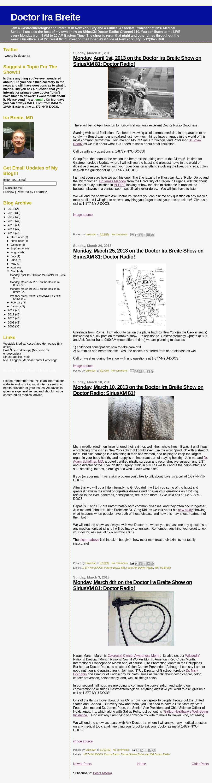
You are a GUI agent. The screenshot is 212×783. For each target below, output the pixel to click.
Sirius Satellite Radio (16, 356)
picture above (89, 539)
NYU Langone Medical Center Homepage (30, 360)
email (39, 99)
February (17, 302)
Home (141, 764)
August (15, 252)
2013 (11, 233)
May (14, 263)
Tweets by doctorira (16, 55)
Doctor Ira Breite (45, 17)
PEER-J (119, 185)
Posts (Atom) (102, 773)
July (14, 256)
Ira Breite (165, 567)
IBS (157, 567)
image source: (83, 214)
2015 (11, 225)
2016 (11, 221)
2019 (11, 208)
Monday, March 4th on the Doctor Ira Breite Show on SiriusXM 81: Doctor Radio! (132, 585)
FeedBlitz (40, 192)
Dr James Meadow (112, 181)
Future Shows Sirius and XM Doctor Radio (128, 567)
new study (185, 510)
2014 (11, 229)
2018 (11, 213)
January (16, 306)
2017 (11, 217)
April (14, 267)
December (18, 237)
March (15, 271)
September (18, 248)
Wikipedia (192, 655)
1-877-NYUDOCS (92, 567)
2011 (11, 314)
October (16, 244)
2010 (11, 318)
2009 (11, 322)
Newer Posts (82, 764)
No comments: (120, 234)
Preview (8, 192)
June (14, 259)
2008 (11, 326)
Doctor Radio (111, 754)
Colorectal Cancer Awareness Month (133, 655)
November (18, 240)
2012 (11, 310)
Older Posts (200, 764)
